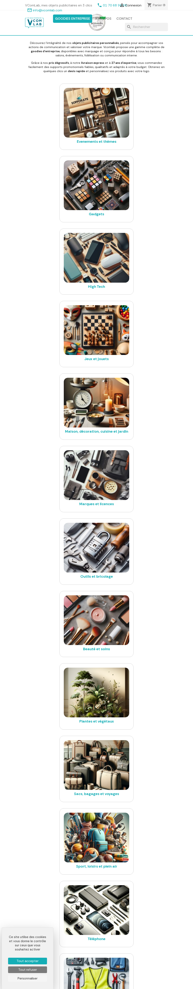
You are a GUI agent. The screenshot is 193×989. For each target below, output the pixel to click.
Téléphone (82, 971)
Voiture (80, 976)
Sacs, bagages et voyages (93, 960)
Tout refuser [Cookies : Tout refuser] (27, 969)
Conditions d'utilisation (140, 932)
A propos (103, 18)
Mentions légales (136, 927)
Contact (124, 18)
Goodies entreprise (72, 18)
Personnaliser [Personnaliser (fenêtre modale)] (27, 978)
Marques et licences (89, 945)
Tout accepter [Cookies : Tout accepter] (28, 961)
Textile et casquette (89, 930)
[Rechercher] (146, 27)
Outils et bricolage (87, 950)
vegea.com (124, 882)
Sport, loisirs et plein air (91, 965)
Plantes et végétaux (89, 955)
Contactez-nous (135, 942)
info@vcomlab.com (47, 10)
